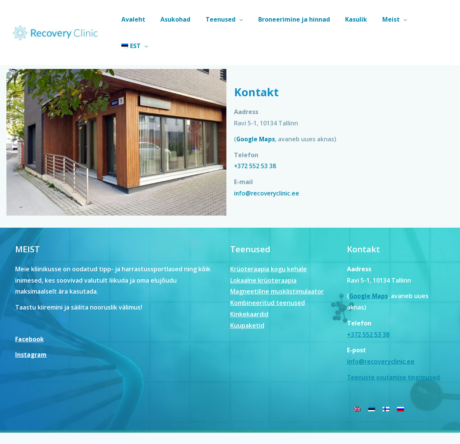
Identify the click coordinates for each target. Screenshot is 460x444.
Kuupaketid (247, 299)
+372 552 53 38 (255, 139)
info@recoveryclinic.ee (267, 167)
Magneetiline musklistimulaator (277, 265)
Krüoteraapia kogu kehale (268, 242)
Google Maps (256, 112)
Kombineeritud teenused (267, 276)
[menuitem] (432, 19)
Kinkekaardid (249, 287)
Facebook (29, 312)
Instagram (31, 328)
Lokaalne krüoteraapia (263, 254)
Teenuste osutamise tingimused (395, 351)
